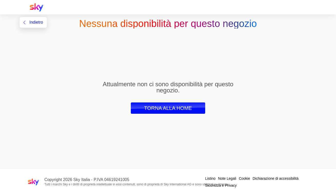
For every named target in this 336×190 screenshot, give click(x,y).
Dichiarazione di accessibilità (276, 178)
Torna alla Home (168, 108)
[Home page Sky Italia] (38, 7)
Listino (210, 178)
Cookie (244, 178)
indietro (33, 22)
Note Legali (227, 178)
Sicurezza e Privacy (221, 185)
